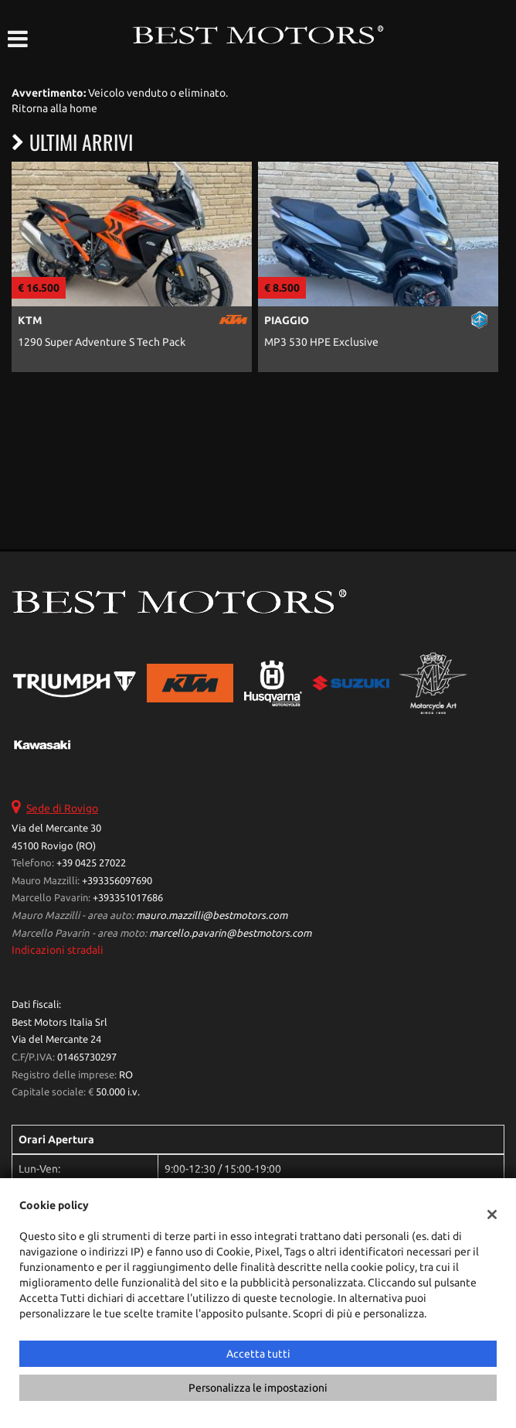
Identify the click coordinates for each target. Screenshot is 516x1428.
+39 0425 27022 (91, 863)
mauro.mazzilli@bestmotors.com (211, 915)
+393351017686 (128, 898)
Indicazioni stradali (58, 950)
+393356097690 (117, 881)
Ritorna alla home (54, 108)
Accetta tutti (258, 1354)
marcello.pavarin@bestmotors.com (230, 933)
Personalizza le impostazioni (258, 1388)
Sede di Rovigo (62, 808)
